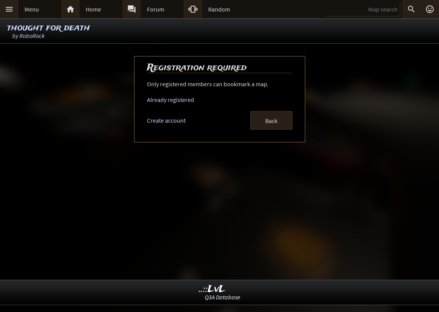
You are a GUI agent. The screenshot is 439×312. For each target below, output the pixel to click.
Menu (31, 9)
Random (219, 9)
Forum (155, 9)
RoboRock (32, 35)
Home (93, 9)
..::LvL (212, 289)
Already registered (170, 99)
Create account (166, 120)
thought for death (48, 27)
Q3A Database (222, 297)
